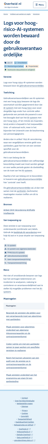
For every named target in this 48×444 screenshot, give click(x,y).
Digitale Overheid (25, 435)
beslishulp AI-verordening (25, 232)
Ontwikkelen (22, 63)
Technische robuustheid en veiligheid (21, 70)
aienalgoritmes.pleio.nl (24, 440)
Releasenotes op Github (24, 425)
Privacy (25, 410)
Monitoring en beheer (15, 66)
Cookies (25, 413)
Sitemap (24, 406)
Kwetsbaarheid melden (25, 422)
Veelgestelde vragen (25, 404)
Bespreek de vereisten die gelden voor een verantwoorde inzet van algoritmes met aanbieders (23, 316)
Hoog (15, 252)
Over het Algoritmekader (24, 401)
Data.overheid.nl (25, 437)
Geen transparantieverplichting (18, 259)
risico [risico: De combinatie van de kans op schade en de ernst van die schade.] (20, 82)
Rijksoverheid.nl (24, 432)
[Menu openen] (39, 5)
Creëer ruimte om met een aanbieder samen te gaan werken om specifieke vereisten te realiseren (23, 347)
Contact (25, 398)
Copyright (25, 416)
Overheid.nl (25, 429)
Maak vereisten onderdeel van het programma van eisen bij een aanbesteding (21, 378)
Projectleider (33, 66)
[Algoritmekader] (13, 4)
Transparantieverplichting (16, 263)
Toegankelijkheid (25, 419)
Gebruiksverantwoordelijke (17, 256)
